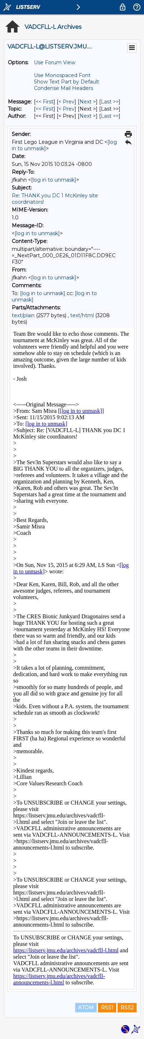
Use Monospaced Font (62, 75)
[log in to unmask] (53, 180)
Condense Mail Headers (63, 88)
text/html (82, 315)
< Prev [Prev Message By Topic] (66, 109)
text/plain (23, 315)
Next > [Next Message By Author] (87, 116)
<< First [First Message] (44, 101)
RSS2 (127, 1007)
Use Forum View (54, 62)
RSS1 (107, 1007)
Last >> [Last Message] (110, 101)
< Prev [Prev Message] (66, 101)
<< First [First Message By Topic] (44, 109)
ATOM (86, 1007)
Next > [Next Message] (87, 101)
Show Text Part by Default (66, 81)
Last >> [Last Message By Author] (110, 116)
